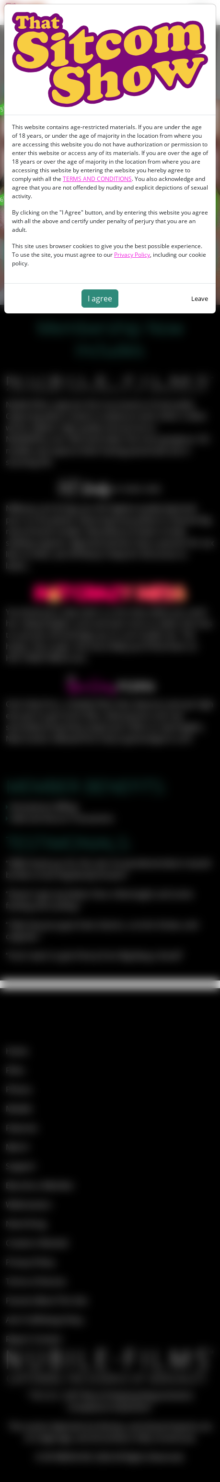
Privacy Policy (132, 255)
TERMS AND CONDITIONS (97, 179)
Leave (199, 298)
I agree (100, 298)
